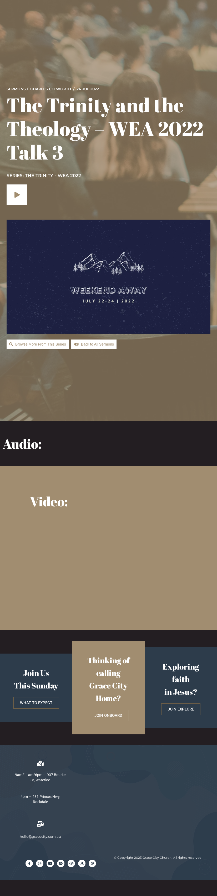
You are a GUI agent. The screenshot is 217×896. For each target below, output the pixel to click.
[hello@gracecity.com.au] (40, 824)
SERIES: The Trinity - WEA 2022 (44, 175)
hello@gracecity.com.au (40, 836)
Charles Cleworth (50, 89)
